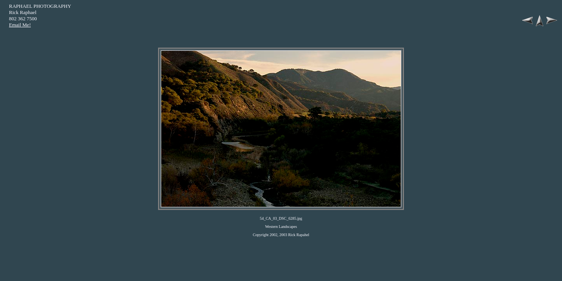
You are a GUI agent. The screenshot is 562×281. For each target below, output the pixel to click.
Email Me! (20, 25)
